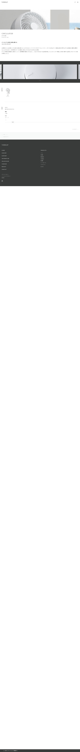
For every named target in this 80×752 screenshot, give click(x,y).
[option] (40, 71)
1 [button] (39, 80)
